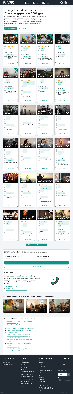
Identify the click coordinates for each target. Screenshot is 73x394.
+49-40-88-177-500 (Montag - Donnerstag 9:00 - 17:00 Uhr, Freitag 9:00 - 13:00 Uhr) (46, 388)
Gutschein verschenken (8, 366)
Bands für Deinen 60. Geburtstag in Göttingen (18, 336)
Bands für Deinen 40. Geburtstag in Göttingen (18, 351)
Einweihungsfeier (24, 385)
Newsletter (41, 379)
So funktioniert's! (23, 28)
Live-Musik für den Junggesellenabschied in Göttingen (21, 328)
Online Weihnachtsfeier (26, 373)
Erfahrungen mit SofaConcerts (46, 370)
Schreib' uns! (9, 288)
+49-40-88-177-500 (11, 286)
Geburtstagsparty (25, 362)
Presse (40, 376)
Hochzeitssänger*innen (26, 366)
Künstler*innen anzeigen (36, 263)
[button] (67, 2)
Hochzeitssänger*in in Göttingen (15, 338)
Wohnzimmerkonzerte (26, 361)
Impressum (50, 393)
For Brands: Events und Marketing (44, 361)
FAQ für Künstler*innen (8, 361)
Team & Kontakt (42, 369)
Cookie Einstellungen (67, 393)
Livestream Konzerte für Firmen (28, 378)
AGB (61, 393)
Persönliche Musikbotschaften (27, 376)
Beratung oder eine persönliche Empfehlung (22, 276)
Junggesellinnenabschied (26, 383)
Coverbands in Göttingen (13, 347)
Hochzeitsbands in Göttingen (14, 332)
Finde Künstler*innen (10, 28)
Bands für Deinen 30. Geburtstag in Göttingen (18, 349)
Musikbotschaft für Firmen (27, 374)
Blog (40, 372)
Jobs (40, 374)
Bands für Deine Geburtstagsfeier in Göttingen (19, 330)
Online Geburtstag (25, 381)
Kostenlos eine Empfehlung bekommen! (16, 290)
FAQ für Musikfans (7, 362)
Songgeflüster (42, 364)
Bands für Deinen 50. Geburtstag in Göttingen (18, 334)
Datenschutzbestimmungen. (65, 380)
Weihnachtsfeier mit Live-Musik (28, 371)
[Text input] (62, 374)
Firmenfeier (23, 369)
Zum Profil (11, 63)
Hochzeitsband (24, 364)
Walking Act (23, 386)
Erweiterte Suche (36, 266)
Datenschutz (56, 393)
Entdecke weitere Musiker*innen (36, 245)
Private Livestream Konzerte (27, 379)
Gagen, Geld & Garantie (8, 364)
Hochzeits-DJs (24, 367)
